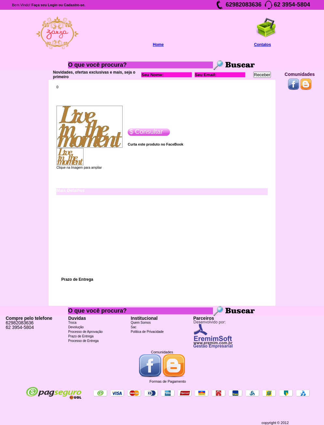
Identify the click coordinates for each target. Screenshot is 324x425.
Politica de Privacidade (147, 331)
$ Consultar (145, 131)
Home (158, 44)
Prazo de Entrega (81, 336)
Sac (133, 327)
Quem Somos (141, 322)
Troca (72, 322)
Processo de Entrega (83, 341)
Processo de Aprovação (85, 331)
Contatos (262, 44)
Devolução (76, 327)
